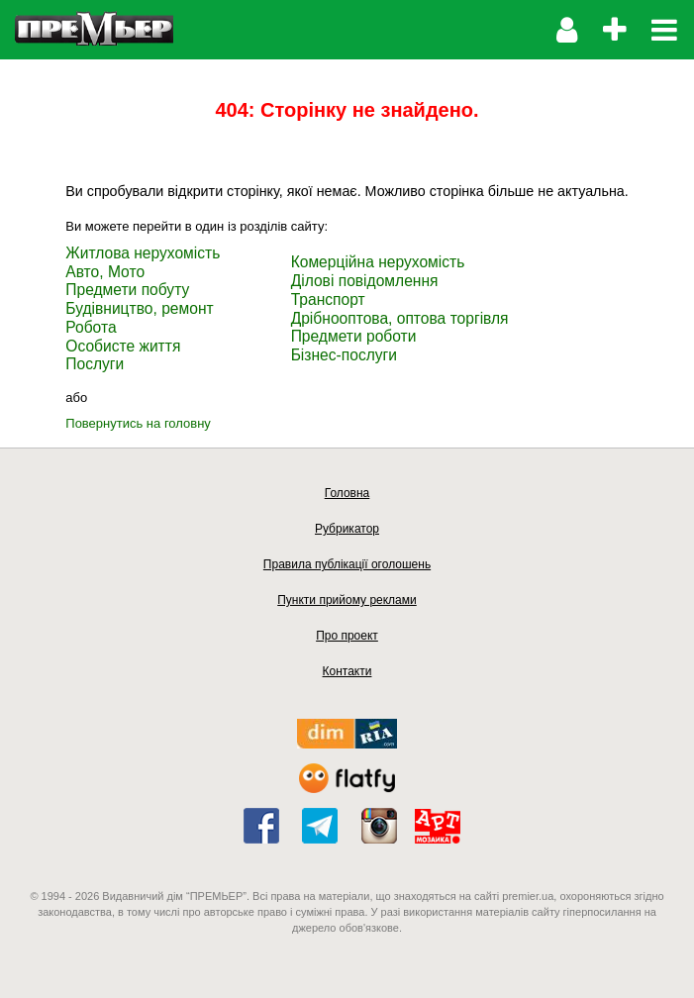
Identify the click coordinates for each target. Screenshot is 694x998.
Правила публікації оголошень (347, 564)
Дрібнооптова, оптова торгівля (400, 318)
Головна (347, 493)
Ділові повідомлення (365, 280)
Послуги (94, 363)
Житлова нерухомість (142, 253)
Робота (90, 327)
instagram (379, 826)
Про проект (347, 636)
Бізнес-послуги (344, 355)
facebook (261, 826)
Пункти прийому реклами (347, 600)
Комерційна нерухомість (378, 261)
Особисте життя (122, 346)
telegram (320, 826)
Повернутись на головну (138, 423)
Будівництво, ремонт (139, 308)
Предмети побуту (127, 289)
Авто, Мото (105, 271)
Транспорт (328, 299)
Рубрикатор (347, 529)
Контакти (347, 671)
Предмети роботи (354, 336)
